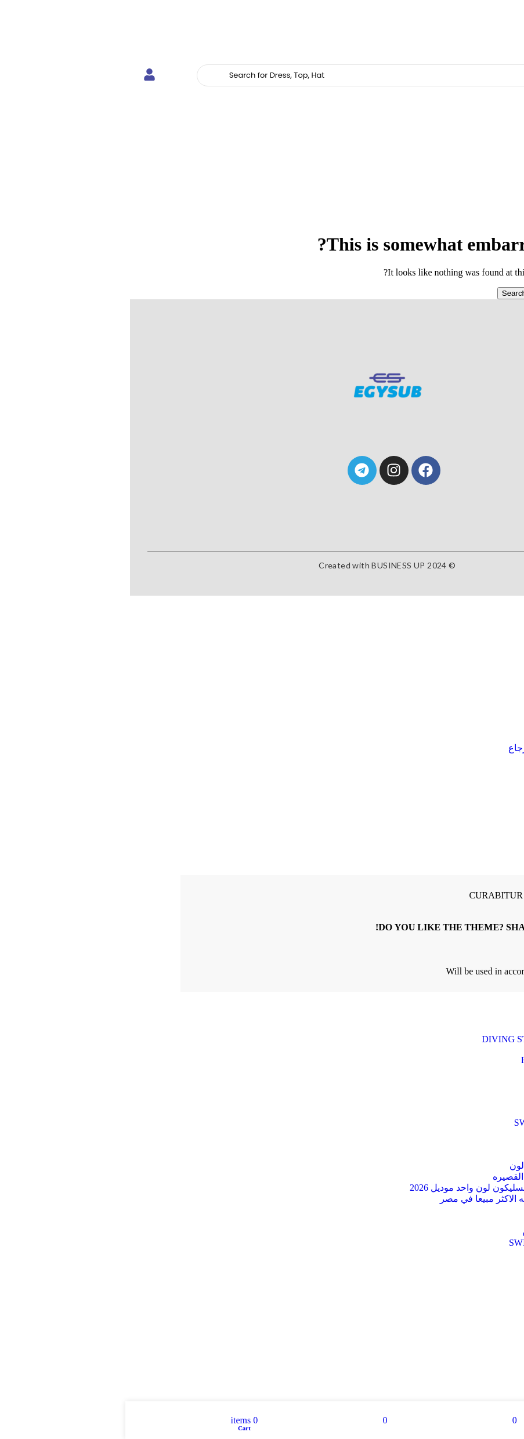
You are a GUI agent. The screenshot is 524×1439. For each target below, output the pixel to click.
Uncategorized (460, 1133)
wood (477, 1305)
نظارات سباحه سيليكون (442, 1232)
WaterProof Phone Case (443, 1143)
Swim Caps (466, 1112)
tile (481, 1294)
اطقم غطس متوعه (450, 1154)
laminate (471, 1315)
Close (508, 601)
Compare (479, 769)
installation (466, 1326)
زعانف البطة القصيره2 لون (435, 1165)
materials (470, 1336)
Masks (461, 683)
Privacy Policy (485, 971)
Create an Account (485, 870)
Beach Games (461, 1029)
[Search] (307, 75)
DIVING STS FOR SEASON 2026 (421, 1039)
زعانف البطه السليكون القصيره (427, 1176)
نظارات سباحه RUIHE (444, 1221)
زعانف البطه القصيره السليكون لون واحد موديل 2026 (385, 1187)
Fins (465, 672)
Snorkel (458, 693)
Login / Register (466, 779)
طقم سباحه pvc (457, 1210)
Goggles (457, 704)
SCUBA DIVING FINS (443, 1091)
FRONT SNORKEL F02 (441, 1060)
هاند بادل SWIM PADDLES (435, 1243)
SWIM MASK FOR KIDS (438, 1123)
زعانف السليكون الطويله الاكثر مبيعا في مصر (401, 1199)
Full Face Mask (458, 1070)
